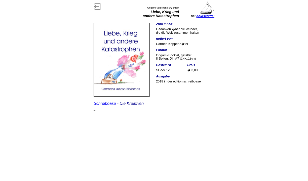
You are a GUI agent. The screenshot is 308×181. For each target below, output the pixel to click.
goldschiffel (205, 16)
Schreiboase (105, 103)
